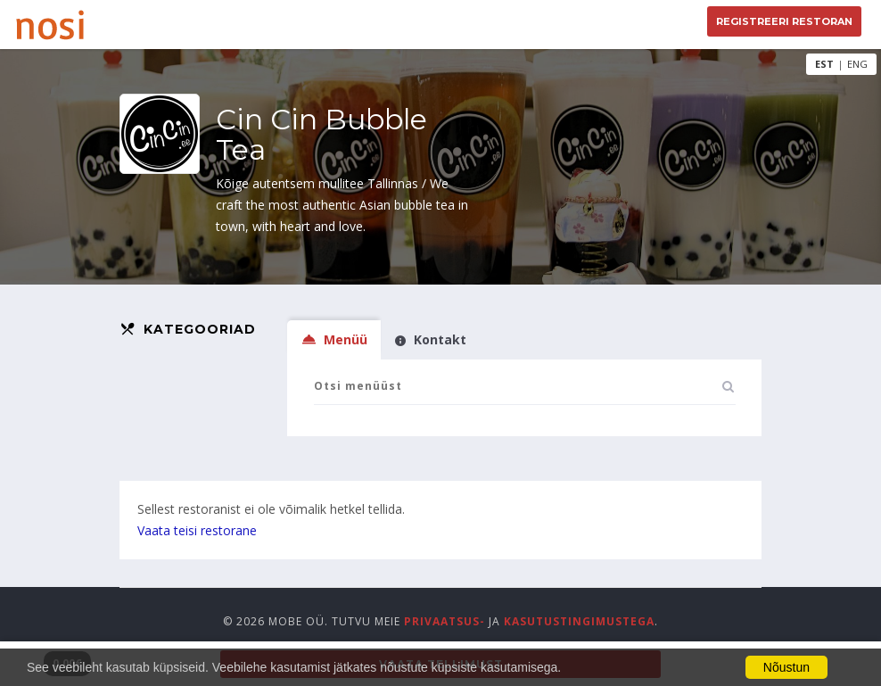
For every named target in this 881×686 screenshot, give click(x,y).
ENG (857, 63)
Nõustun (786, 667)
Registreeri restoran (784, 21)
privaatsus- (444, 621)
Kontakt (430, 339)
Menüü (334, 339)
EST (824, 63)
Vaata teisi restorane (197, 530)
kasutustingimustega (579, 621)
